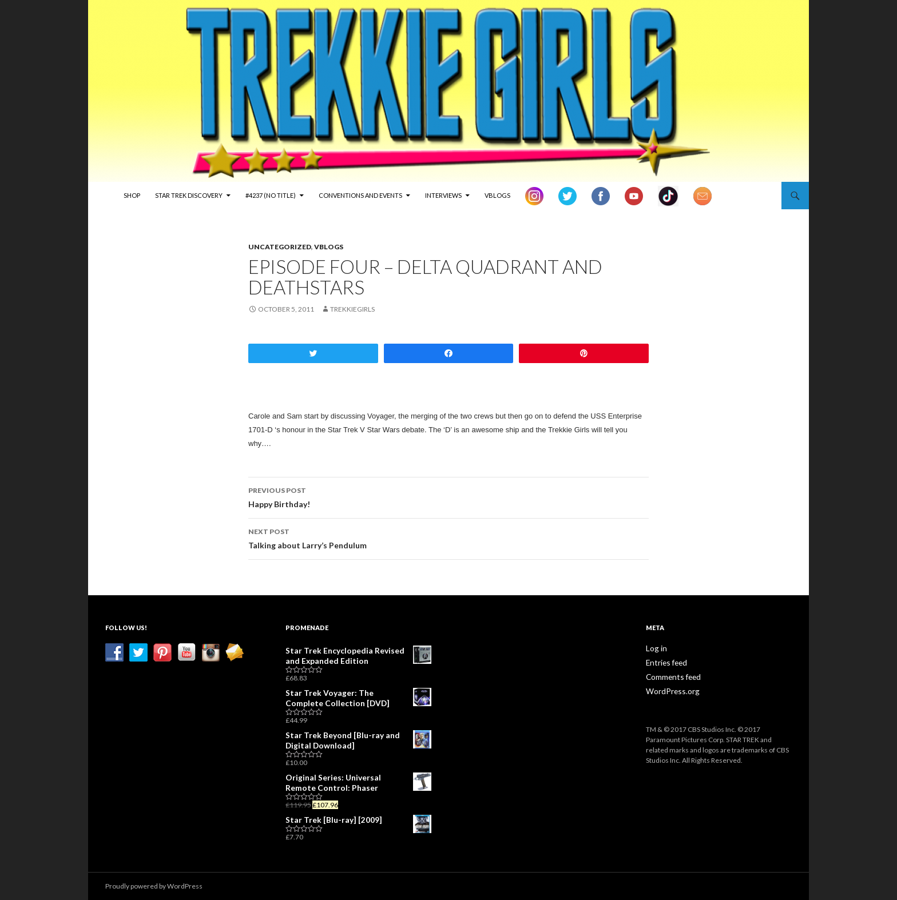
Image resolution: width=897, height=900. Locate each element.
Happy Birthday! (448, 496)
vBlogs (497, 195)
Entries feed (665, 662)
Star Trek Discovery (189, 195)
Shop (132, 195)
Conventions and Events (360, 195)
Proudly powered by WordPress (154, 886)
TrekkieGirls (352, 309)
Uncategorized (279, 246)
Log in (655, 648)
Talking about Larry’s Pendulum (448, 537)
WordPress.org (669, 689)
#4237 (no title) (270, 195)
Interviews (443, 195)
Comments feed (671, 675)
